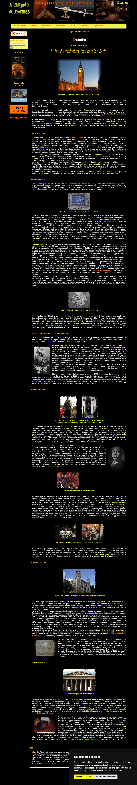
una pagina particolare (90, 739)
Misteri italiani (46, 26)
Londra (35, 100)
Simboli (33, 26)
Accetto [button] (79, 777)
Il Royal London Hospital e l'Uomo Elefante (49, 334)
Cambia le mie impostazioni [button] (105, 777)
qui (50, 713)
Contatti (112, 10)
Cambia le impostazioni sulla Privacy (19, 118)
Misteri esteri (60, 26)
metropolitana (77, 138)
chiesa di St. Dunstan (101, 271)
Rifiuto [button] (88, 777)
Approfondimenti (20, 26)
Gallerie (72, 26)
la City (93, 184)
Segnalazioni (98, 26)
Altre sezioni (84, 26)
